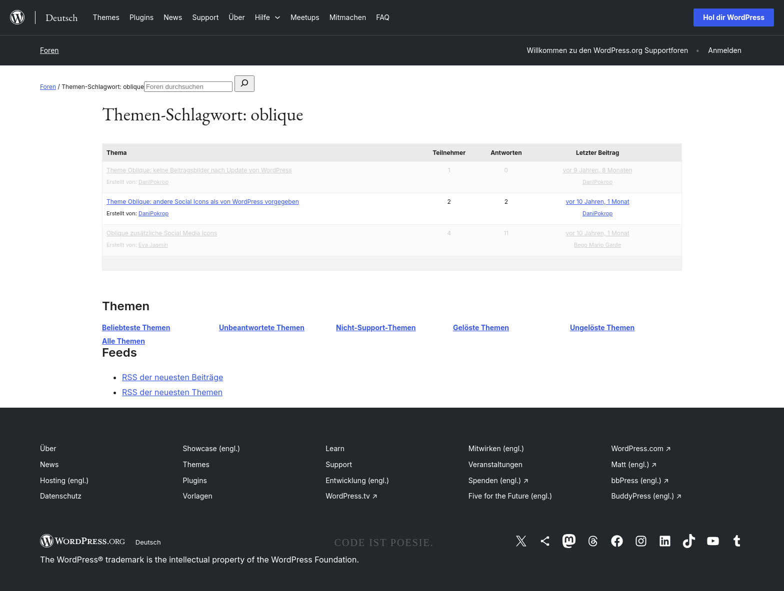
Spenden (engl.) (498, 480)
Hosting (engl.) (64, 480)
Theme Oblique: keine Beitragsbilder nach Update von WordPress (199, 170)
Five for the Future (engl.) (510, 496)
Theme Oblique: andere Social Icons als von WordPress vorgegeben (202, 201)
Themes (196, 464)
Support (339, 464)
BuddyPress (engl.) (646, 496)
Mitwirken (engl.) (496, 448)
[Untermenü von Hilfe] (268, 17)
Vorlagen (197, 496)
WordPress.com (641, 448)
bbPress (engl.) (639, 480)
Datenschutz (61, 496)
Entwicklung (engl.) (357, 480)
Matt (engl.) (633, 464)
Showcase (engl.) (211, 448)
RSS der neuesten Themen (172, 392)
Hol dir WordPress (733, 17)
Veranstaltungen (495, 464)
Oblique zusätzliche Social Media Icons (161, 233)
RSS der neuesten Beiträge (172, 377)
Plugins (195, 480)
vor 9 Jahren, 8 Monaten (597, 170)
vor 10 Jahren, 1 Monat (597, 201)
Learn (335, 448)
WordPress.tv (352, 496)
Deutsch (148, 542)
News (49, 464)
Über (48, 448)
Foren (49, 50)
